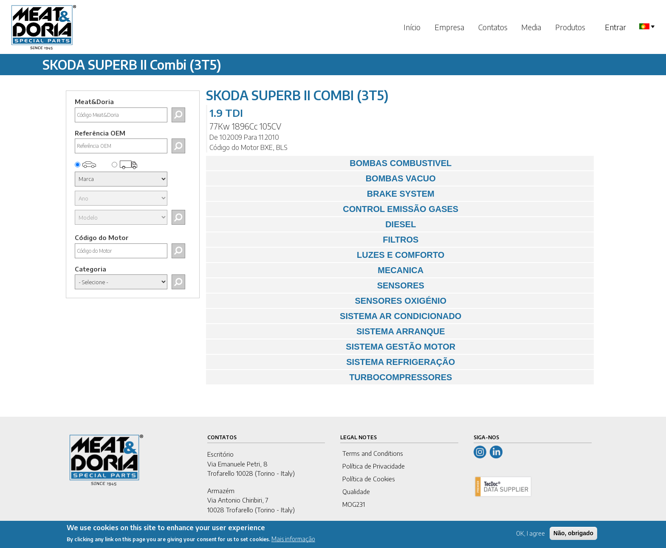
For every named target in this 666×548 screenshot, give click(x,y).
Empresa (449, 27)
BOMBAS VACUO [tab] (323, 178)
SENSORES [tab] (317, 285)
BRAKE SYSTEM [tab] (322, 193)
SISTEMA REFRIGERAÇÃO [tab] (332, 362)
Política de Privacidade (373, 466)
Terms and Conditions (372, 453)
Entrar (615, 27)
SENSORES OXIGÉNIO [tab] (328, 300)
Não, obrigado (573, 535)
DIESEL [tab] (313, 224)
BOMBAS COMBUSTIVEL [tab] (331, 163)
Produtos (570, 27)
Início (412, 27)
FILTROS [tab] (314, 239)
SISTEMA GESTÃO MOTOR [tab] (333, 346)
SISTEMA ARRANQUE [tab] (327, 331)
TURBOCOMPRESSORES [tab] (331, 377)
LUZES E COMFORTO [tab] (327, 255)
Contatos (493, 27)
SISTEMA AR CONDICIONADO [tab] (336, 316)
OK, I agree (530, 536)
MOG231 (353, 504)
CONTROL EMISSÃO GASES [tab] (334, 209)
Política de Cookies (368, 479)
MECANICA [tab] (317, 270)
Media (531, 27)
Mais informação (293, 541)
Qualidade (356, 491)
